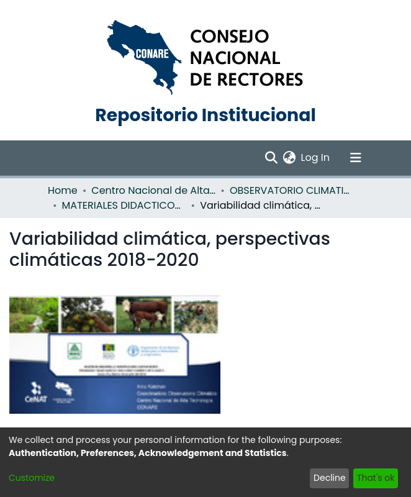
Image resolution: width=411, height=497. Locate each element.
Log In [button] (316, 157)
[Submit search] (271, 157)
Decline (330, 478)
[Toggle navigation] (355, 157)
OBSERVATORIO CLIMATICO (292, 190)
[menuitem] (289, 157)
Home (63, 190)
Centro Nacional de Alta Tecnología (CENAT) (153, 190)
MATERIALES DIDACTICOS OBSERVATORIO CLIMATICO (124, 205)
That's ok (376, 478)
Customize (32, 478)
